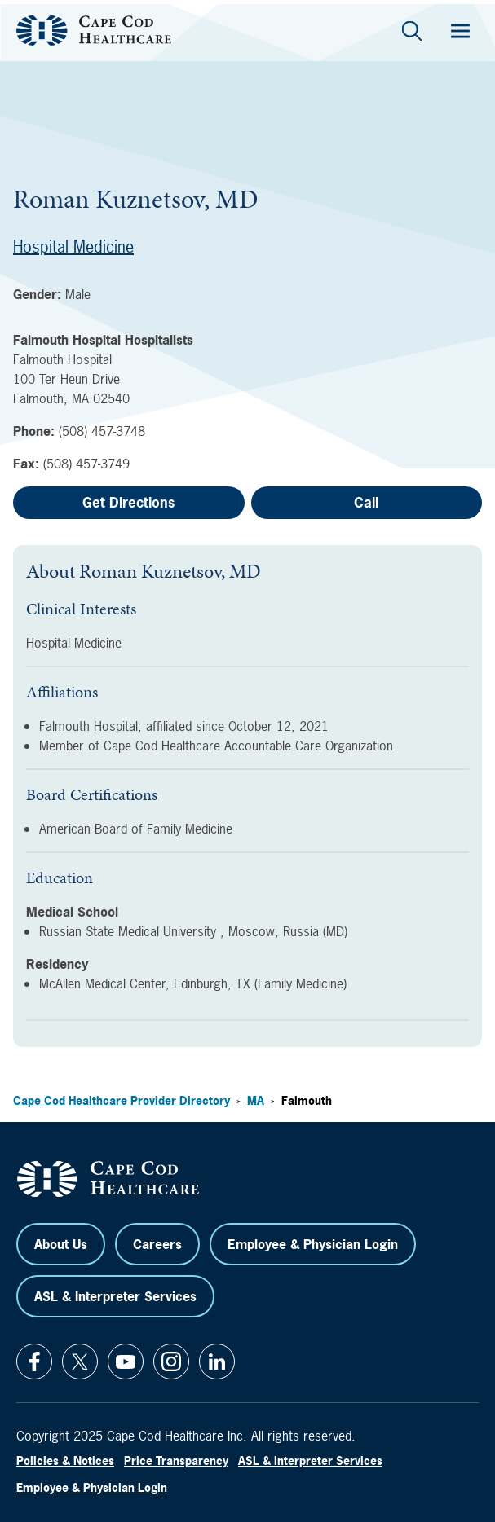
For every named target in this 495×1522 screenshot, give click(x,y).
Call (366, 502)
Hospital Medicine (73, 246)
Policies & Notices (65, 1460)
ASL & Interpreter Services (115, 1296)
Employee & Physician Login (313, 1244)
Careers (157, 1244)
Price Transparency (176, 1460)
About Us (60, 1244)
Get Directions (128, 502)
